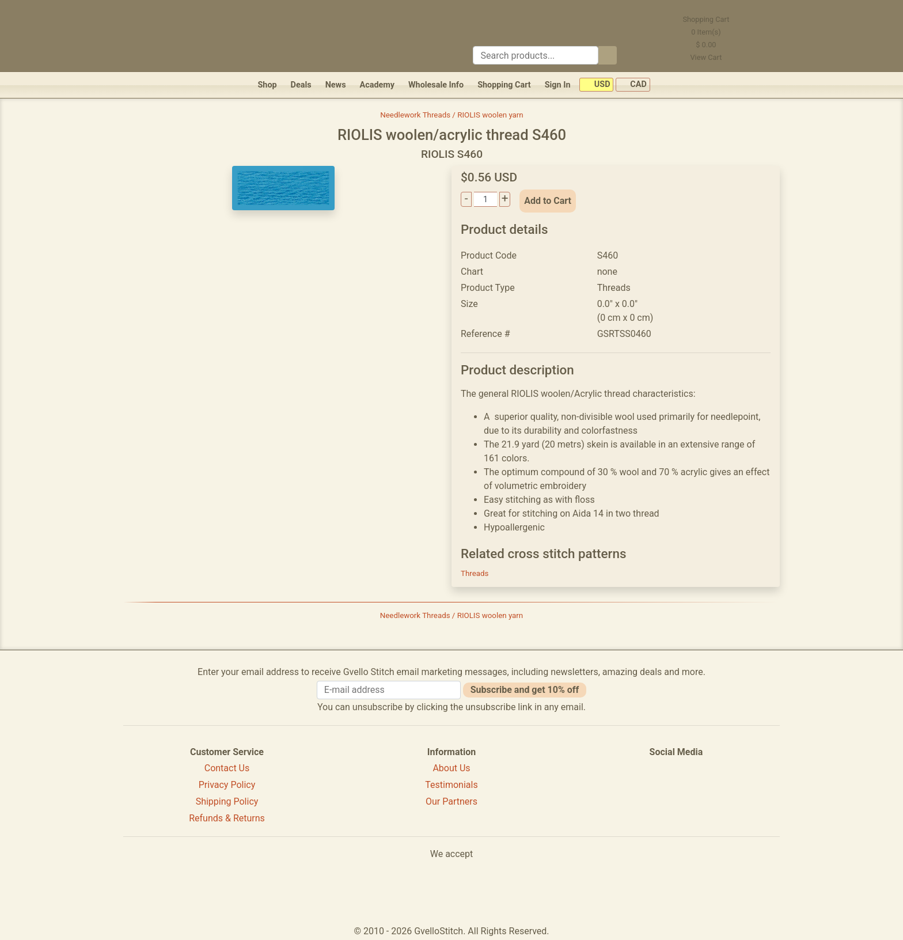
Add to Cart (547, 200)
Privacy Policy (227, 784)
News (335, 85)
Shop (266, 85)
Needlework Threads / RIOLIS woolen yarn (451, 115)
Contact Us (227, 768)
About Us (451, 768)
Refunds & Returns (227, 818)
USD (596, 85)
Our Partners (451, 801)
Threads (474, 573)
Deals (301, 85)
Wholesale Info (436, 85)
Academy (377, 85)
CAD (633, 85)
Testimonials (451, 784)
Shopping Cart (504, 85)
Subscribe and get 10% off (525, 689)
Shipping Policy (227, 801)
